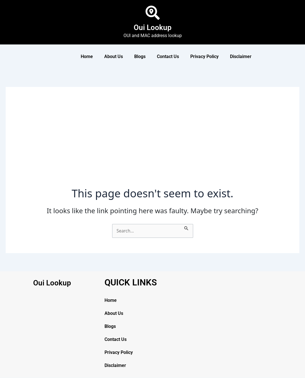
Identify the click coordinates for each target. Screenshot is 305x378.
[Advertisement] (153, 144)
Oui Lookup (152, 27)
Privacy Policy (204, 56)
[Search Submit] (187, 227)
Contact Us (168, 56)
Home (87, 56)
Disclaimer (240, 56)
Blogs (140, 56)
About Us (113, 56)
